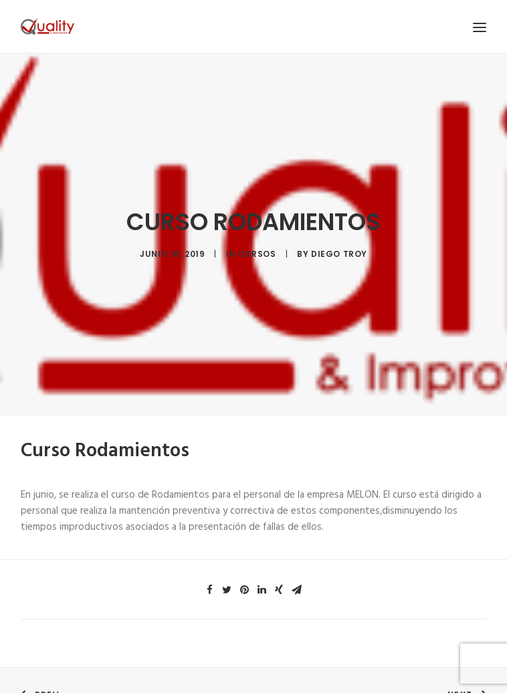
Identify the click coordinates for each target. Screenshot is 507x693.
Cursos (257, 252)
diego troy (339, 252)
